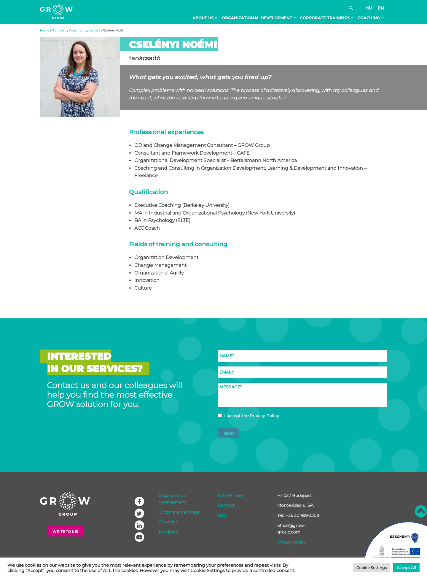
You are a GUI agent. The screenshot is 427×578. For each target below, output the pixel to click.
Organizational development (257, 17)
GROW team (231, 495)
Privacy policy (291, 542)
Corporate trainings (325, 17)
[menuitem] (206, 17)
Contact (226, 505)
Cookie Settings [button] (371, 567)
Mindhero (169, 532)
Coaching (369, 17)
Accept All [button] (406, 567)
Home (44, 30)
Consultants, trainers (84, 30)
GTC (222, 515)
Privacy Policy (264, 415)
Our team (59, 30)
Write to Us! (65, 531)
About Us (203, 17)
